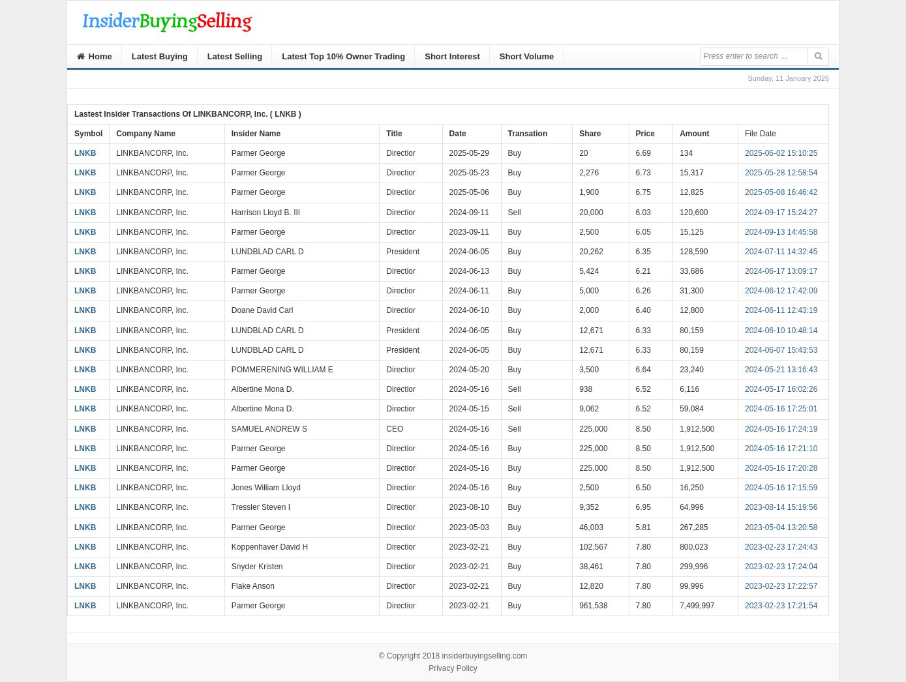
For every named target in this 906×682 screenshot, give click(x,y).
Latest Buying (160, 56)
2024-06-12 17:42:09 (781, 290)
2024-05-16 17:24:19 (781, 429)
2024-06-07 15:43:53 (781, 350)
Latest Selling (235, 56)
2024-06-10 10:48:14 (781, 330)
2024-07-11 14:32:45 (781, 251)
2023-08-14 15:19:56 (781, 507)
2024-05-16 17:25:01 (781, 408)
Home (94, 56)
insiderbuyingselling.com (485, 655)
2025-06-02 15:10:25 (781, 153)
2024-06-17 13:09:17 (781, 271)
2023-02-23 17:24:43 (781, 547)
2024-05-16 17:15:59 (781, 487)
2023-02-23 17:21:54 (781, 605)
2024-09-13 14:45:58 (781, 232)
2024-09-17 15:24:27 (781, 212)
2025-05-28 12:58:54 (781, 172)
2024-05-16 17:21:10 (781, 448)
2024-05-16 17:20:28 (781, 468)
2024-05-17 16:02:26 (781, 389)
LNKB (85, 153)
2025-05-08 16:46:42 (781, 192)
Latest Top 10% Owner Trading (343, 56)
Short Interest (452, 56)
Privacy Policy (453, 668)
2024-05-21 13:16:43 (781, 369)
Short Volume (527, 56)
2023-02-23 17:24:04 (781, 566)
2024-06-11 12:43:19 (781, 310)
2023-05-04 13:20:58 (781, 527)
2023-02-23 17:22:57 (781, 586)
